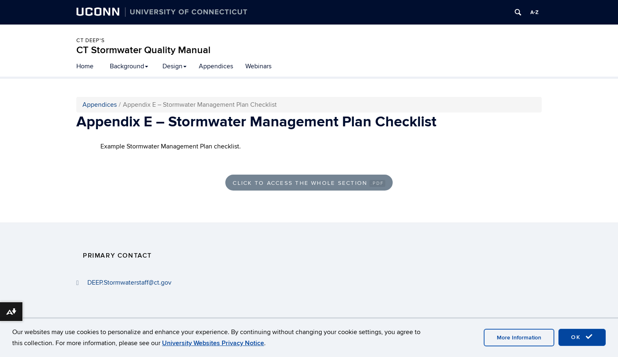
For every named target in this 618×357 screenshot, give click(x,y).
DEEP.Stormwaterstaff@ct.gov (129, 282)
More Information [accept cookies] (519, 337)
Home (84, 66)
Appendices (216, 66)
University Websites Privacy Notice (213, 343)
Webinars (258, 66)
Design (174, 66)
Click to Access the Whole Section (309, 183)
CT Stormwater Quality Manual (143, 50)
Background (129, 66)
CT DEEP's (90, 40)
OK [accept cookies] (582, 337)
